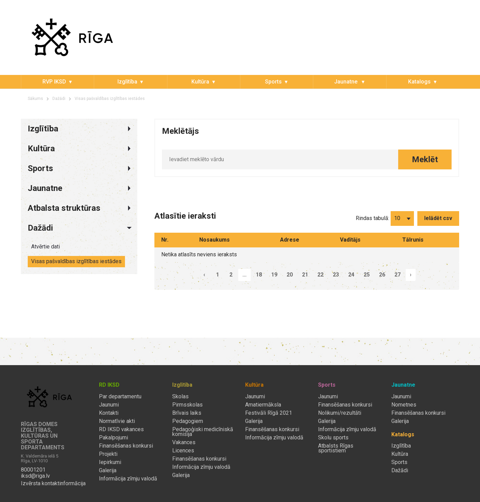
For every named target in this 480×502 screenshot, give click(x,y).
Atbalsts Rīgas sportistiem (335, 448)
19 (274, 274)
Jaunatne (346, 81)
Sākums (35, 98)
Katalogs (419, 81)
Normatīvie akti (117, 421)
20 (290, 274)
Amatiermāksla (263, 404)
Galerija (107, 470)
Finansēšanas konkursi (126, 445)
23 (336, 274)
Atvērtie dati (45, 246)
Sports (273, 81)
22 (320, 274)
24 (351, 274)
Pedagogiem (187, 421)
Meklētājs (180, 131)
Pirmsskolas (187, 404)
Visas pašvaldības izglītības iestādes (110, 98)
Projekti (108, 454)
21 (305, 274)
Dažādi (58, 98)
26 (382, 274)
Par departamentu (120, 396)
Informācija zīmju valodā (128, 478)
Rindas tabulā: (372, 218)
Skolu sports (333, 437)
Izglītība (127, 81)
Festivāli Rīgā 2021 (268, 413)
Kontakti (108, 413)
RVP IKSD (54, 81)
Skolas (180, 396)
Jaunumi (109, 404)
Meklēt (425, 159)
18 (259, 274)
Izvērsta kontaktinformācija (53, 483)
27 (397, 274)
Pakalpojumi (113, 437)
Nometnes (403, 404)
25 (367, 274)
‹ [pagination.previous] (204, 274)
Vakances (183, 442)
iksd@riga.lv (35, 476)
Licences (183, 450)
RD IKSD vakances (121, 429)
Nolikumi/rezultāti (339, 413)
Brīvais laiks (186, 413)
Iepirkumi (110, 462)
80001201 (33, 469)
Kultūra (200, 81)
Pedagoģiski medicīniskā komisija (202, 432)
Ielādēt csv (438, 218)
